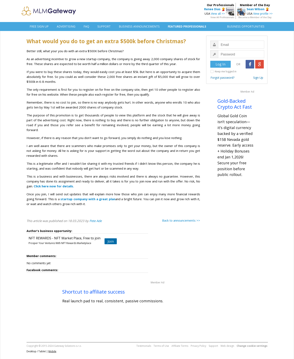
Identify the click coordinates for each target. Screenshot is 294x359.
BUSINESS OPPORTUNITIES (245, 26)
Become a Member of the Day (255, 17)
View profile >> (263, 13)
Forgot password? (222, 78)
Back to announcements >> (181, 220)
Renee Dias (212, 9)
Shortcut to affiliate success (93, 291)
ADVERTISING (66, 26)
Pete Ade (95, 221)
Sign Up (258, 78)
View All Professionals (222, 17)
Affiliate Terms (180, 346)
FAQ (86, 26)
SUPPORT (104, 26)
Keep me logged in (225, 71)
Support (213, 346)
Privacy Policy (198, 346)
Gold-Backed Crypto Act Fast (234, 103)
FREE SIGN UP (39, 26)
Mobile (52, 351)
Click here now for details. (54, 186)
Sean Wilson (255, 9)
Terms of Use (161, 346)
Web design (227, 346)
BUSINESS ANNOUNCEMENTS (139, 26)
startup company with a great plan (87, 199)
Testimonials (143, 346)
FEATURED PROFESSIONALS (187, 26)
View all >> (218, 13)
